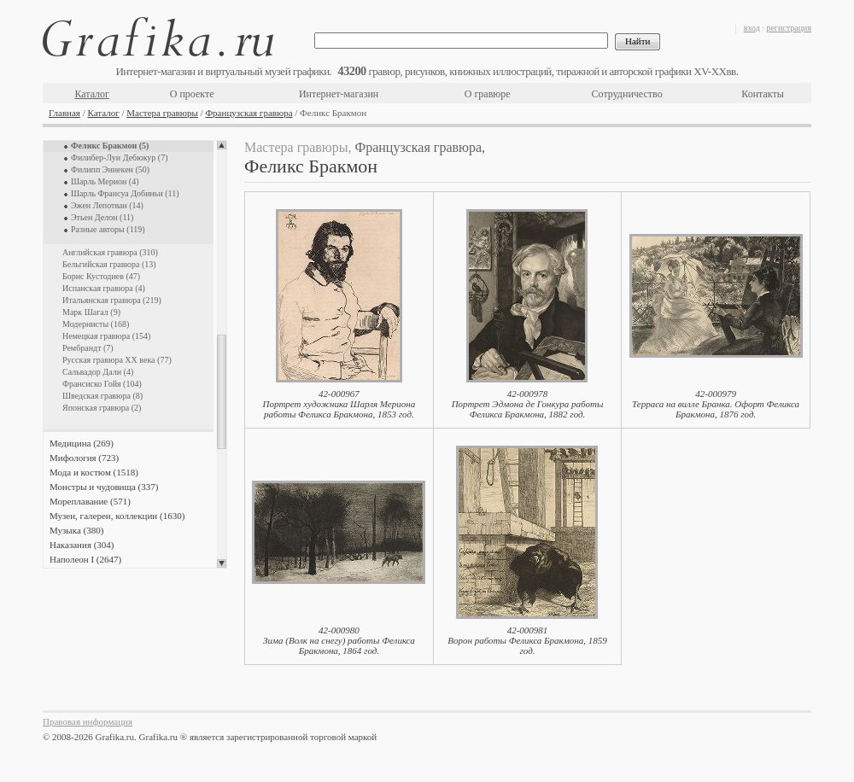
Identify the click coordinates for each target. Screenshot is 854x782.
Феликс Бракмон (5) (110, 145)
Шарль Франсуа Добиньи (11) (125, 193)
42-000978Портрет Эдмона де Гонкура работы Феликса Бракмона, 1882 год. (528, 403)
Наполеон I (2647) (85, 559)
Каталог (91, 94)
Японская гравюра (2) (101, 407)
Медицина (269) (82, 443)
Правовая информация (87, 721)
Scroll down (221, 563)
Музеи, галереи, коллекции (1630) (117, 516)
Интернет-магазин (338, 94)
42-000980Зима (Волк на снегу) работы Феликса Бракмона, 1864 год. (339, 640)
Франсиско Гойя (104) (102, 383)
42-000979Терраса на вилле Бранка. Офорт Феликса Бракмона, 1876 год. (715, 403)
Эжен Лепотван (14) (107, 205)
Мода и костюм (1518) (94, 472)
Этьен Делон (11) (102, 217)
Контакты (762, 94)
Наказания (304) (82, 545)
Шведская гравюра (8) (102, 395)
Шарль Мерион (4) (105, 181)
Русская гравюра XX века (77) (117, 360)
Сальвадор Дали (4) (97, 371)
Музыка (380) (76, 530)
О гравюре (488, 94)
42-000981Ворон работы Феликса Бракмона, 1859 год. (526, 640)
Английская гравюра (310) (110, 252)
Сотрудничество (627, 94)
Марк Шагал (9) (91, 312)
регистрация (788, 27)
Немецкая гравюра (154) (106, 336)
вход (752, 27)
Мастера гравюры (162, 113)
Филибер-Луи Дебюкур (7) (119, 157)
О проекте (192, 94)
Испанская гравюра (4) (103, 288)
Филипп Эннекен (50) (110, 169)
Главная (64, 113)
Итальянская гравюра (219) (111, 300)
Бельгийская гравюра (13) (109, 264)
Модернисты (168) (95, 324)
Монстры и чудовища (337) (104, 486)
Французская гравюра (248, 113)
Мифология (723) (84, 457)
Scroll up (221, 145)
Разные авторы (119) (108, 229)
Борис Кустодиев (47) (101, 276)
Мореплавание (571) (90, 501)
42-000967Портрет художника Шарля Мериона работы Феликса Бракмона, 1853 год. (339, 403)
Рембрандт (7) (88, 348)
